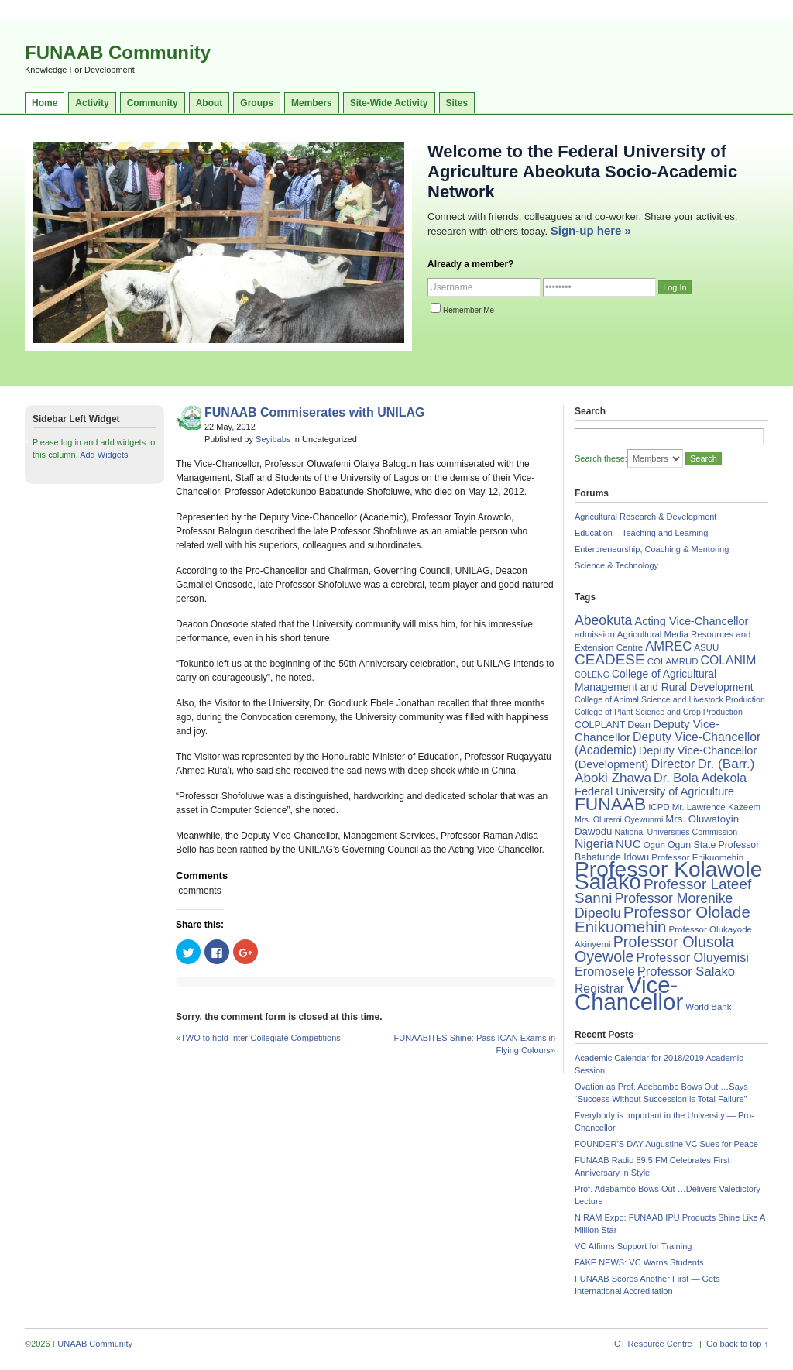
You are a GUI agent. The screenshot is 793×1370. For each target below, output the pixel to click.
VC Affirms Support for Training (633, 1246)
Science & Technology (616, 565)
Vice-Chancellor (629, 993)
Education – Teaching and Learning (641, 532)
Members (311, 103)
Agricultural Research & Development (645, 516)
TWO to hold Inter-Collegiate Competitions (260, 1037)
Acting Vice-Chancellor (691, 621)
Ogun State (692, 845)
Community (152, 103)
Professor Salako (686, 971)
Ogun (654, 845)
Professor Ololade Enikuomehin (662, 919)
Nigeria (594, 843)
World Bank (708, 1006)
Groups (256, 103)
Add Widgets (104, 454)
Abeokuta (603, 620)
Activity (91, 103)
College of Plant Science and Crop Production (659, 711)
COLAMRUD (673, 661)
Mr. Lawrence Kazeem (716, 807)
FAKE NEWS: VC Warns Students (639, 1262)
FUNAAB (610, 804)
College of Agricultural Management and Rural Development (664, 680)
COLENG (592, 674)
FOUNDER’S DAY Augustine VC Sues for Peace (666, 1144)
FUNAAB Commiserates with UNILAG (314, 412)
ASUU (706, 647)
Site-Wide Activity (389, 103)
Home (44, 103)
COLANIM (729, 660)
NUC (628, 843)
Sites (457, 103)
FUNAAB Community (118, 52)
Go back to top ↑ (737, 1343)
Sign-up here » (591, 230)
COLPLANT (600, 724)
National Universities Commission (676, 831)
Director (673, 764)
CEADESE (610, 659)
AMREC (668, 646)
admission (595, 634)
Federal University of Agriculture (654, 791)
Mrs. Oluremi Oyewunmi (619, 819)
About (209, 103)
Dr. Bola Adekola (700, 778)
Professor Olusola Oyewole (654, 949)
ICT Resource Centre (652, 1343)
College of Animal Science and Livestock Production (670, 699)
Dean (639, 724)
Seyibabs (273, 439)
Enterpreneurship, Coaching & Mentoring (652, 549)
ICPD (658, 807)
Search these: (601, 458)
